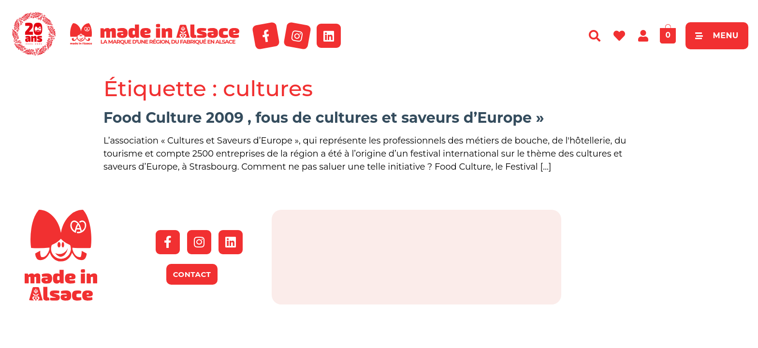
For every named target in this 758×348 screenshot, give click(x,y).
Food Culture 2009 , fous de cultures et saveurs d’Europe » (323, 118)
